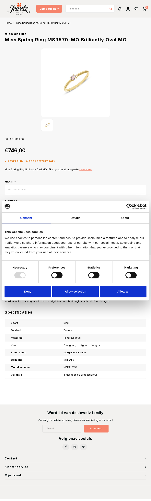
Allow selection (75, 291)
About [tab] (125, 217)
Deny (27, 291)
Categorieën (49, 9)
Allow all (123, 291)
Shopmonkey (96, 495)
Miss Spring (16, 36)
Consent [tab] (26, 217)
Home (8, 25)
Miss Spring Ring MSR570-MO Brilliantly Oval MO (43, 25)
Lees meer (85, 171)
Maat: (10, 183)
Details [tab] (75, 217)
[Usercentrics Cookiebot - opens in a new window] (129, 206)
